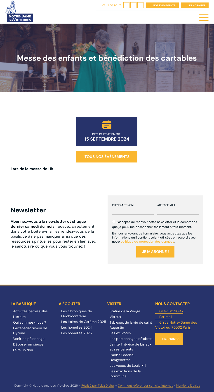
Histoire (19, 317)
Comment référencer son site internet (145, 385)
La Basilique (23, 303)
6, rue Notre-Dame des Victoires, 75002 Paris (176, 325)
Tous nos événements (107, 156)
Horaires (170, 339)
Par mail (165, 317)
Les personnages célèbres (131, 338)
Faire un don (23, 350)
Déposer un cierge (28, 344)
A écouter (69, 303)
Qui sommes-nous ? (29, 322)
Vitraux (115, 317)
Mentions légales (188, 385)
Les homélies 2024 (76, 327)
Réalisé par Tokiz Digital (97, 385)
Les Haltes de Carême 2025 (83, 322)
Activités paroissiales (30, 311)
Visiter (114, 303)
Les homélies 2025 (76, 333)
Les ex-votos (120, 333)
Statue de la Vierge (125, 311)
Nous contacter (172, 303)
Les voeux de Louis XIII (128, 365)
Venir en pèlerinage (29, 338)
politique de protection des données (147, 241)
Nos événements (164, 5)
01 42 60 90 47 (111, 5)
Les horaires (196, 5)
